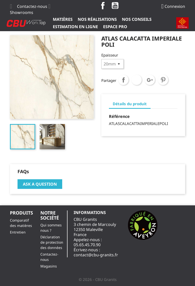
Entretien (18, 232)
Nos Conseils (137, 19)
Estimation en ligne (75, 26)
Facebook (103, 6)
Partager (123, 80)
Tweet (137, 80)
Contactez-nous (32, 6)
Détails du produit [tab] (130, 103)
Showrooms (21, 12)
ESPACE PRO (115, 26)
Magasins (48, 266)
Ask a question (40, 184)
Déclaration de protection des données (51, 242)
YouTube (115, 6)
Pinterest (163, 80)
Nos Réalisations (97, 19)
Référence (119, 116)
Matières (63, 19)
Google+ (150, 80)
